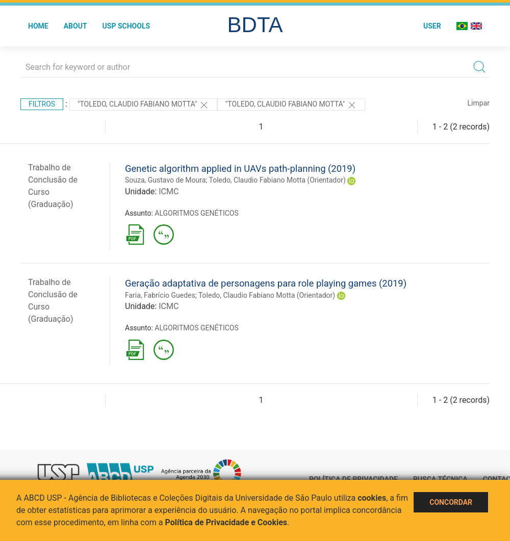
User (432, 26)
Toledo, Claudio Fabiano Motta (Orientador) (277, 180)
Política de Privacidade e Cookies (226, 522)
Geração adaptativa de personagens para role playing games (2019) (265, 283)
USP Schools (126, 26)
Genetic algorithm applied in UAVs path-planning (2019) (240, 168)
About (75, 26)
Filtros (42, 104)
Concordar (450, 502)
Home (38, 26)
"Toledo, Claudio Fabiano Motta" (143, 105)
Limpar (479, 103)
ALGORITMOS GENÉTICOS (196, 213)
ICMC (168, 191)
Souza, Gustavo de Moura (165, 180)
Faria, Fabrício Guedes (160, 295)
